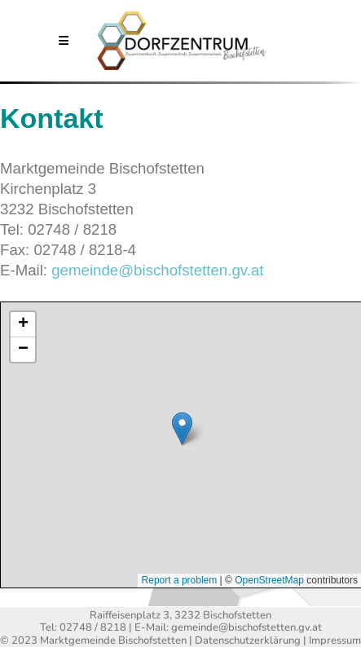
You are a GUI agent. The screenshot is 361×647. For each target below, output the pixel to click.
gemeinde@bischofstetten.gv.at (157, 270)
